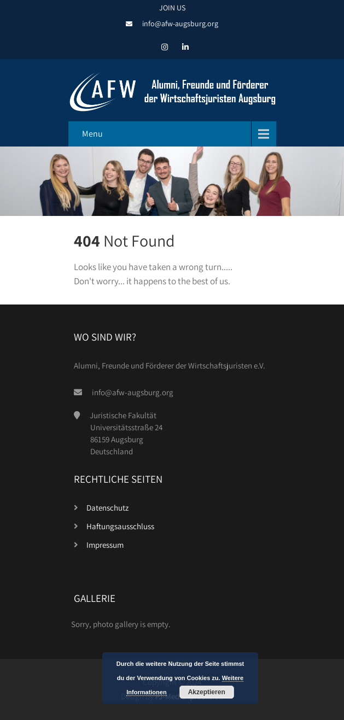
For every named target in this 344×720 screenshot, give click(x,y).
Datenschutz (107, 507)
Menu (92, 133)
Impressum (105, 545)
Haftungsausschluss (120, 526)
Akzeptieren (206, 692)
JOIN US (172, 8)
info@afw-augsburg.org (180, 23)
